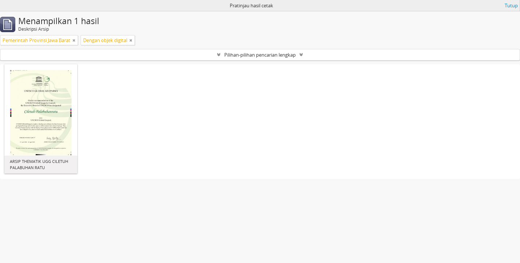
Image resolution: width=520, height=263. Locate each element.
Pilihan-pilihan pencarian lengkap (260, 55)
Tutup (511, 5)
